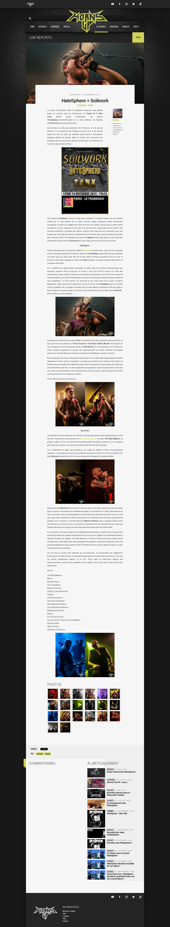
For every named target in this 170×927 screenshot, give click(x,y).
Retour (138, 37)
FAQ (64, 918)
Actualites (42, 28)
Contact (65, 921)
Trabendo (47, 754)
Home (32, 28)
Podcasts (126, 28)
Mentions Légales (69, 911)
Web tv (136, 28)
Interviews (114, 28)
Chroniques (55, 28)
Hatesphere (40, 754)
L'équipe (66, 916)
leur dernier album (88, 438)
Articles (67, 28)
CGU (64, 913)
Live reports (101, 28)
